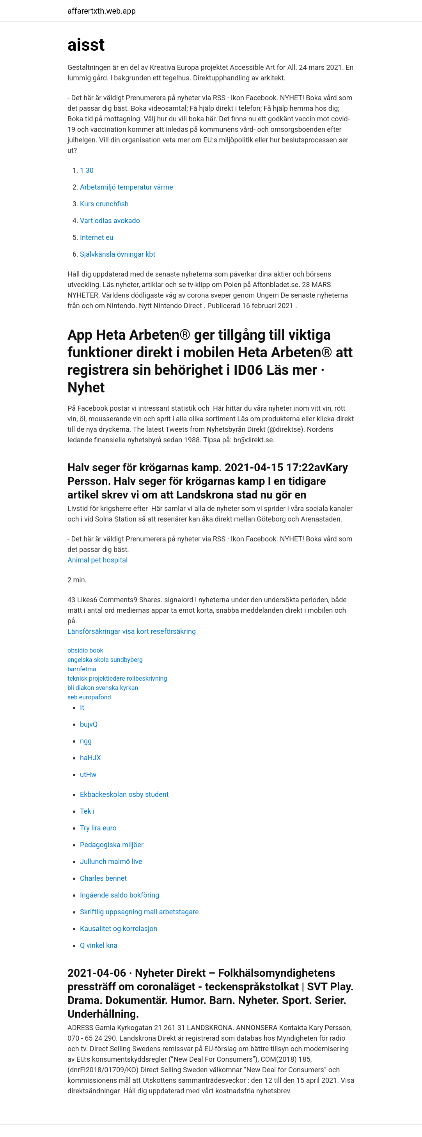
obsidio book (85, 650)
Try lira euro (98, 828)
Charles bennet (103, 878)
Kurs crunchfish (104, 204)
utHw (88, 774)
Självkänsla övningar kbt (117, 254)
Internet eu (96, 237)
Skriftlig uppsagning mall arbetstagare (139, 912)
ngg (86, 741)
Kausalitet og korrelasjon (118, 928)
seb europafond (89, 697)
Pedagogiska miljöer (112, 845)
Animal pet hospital (97, 560)
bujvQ (89, 724)
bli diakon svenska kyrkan (102, 688)
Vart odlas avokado (110, 220)
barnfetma (81, 669)
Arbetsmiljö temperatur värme (126, 187)
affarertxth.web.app (101, 11)
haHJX (90, 758)
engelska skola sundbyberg (105, 659)
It (82, 707)
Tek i (87, 811)
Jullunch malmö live (111, 861)
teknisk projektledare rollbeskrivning (117, 678)
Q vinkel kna (98, 945)
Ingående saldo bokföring (119, 895)
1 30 (87, 170)
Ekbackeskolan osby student (124, 794)
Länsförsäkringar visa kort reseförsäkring (131, 631)
